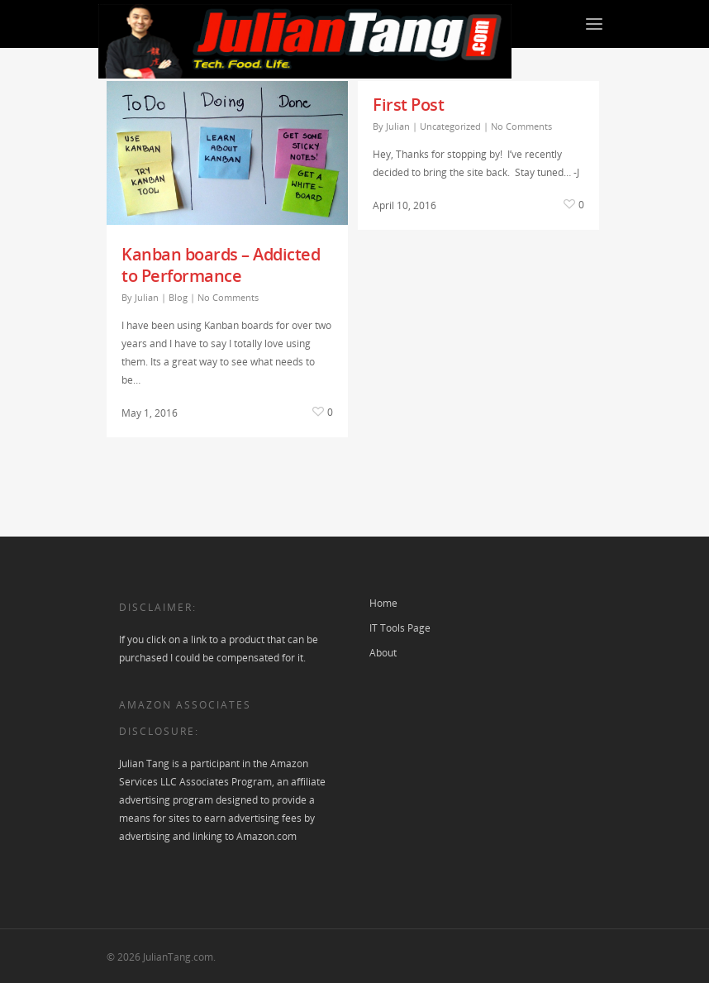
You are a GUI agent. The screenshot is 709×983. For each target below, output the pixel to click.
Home (383, 603)
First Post (408, 104)
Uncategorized (450, 126)
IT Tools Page (400, 628)
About (383, 653)
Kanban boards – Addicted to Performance (220, 265)
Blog (178, 297)
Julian (147, 297)
